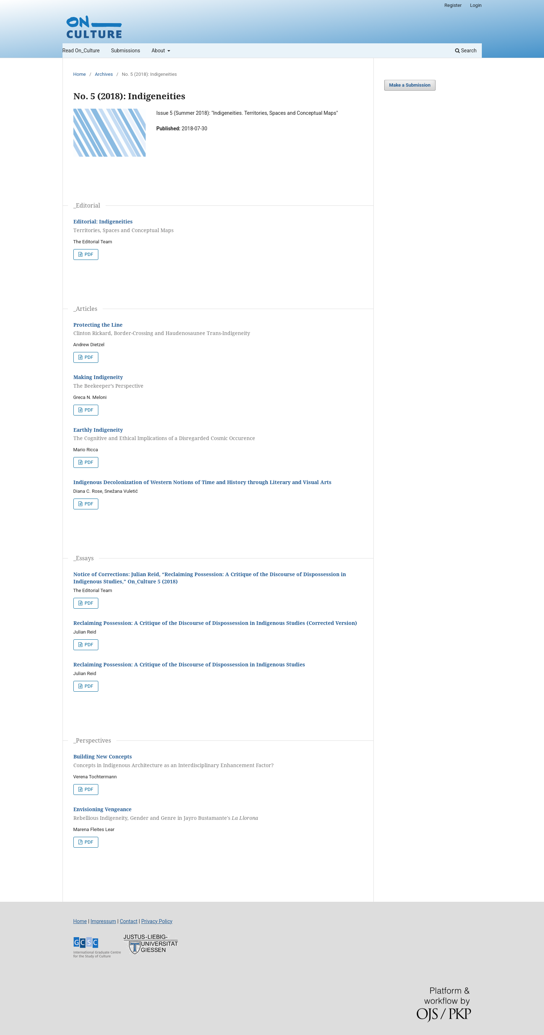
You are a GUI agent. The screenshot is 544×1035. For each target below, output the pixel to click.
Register (453, 5)
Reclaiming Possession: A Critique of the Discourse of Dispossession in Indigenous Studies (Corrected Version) (215, 622)
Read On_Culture (81, 50)
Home (79, 74)
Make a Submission (410, 85)
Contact (128, 921)
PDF (88, 254)
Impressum (103, 921)
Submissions (125, 50)
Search (465, 50)
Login (475, 5)
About (158, 50)
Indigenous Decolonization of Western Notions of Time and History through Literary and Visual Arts (202, 482)
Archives (104, 74)
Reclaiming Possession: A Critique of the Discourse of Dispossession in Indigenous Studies (189, 664)
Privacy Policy (156, 921)
